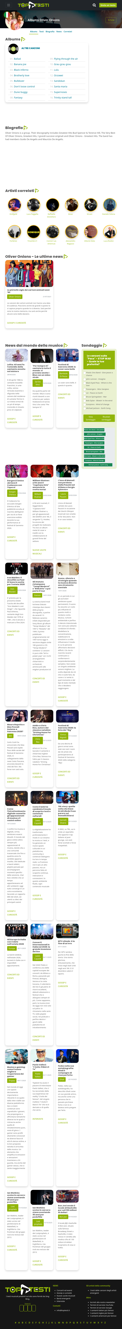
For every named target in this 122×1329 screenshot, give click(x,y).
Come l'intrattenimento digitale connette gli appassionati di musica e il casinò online (16, 815)
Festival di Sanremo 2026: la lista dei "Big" (67, 727)
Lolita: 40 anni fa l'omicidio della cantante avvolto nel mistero (16, 368)
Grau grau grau (62, 64)
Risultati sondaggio (106, 418)
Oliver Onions (15, 296)
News (59, 31)
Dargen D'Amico (12, 493)
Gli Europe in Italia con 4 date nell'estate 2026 (16, 941)
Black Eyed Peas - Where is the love (99, 384)
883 (10, 736)
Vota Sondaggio (91, 418)
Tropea (12, 1080)
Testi (41, 31)
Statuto (37, 595)
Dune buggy (21, 92)
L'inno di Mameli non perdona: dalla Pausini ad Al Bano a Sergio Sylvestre (66, 485)
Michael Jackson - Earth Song (98, 408)
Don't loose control (24, 86)
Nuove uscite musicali (66, 1295)
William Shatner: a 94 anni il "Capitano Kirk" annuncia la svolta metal (41, 485)
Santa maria (60, 86)
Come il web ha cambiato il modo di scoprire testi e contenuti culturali (42, 811)
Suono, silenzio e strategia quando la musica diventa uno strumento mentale (67, 583)
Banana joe (20, 64)
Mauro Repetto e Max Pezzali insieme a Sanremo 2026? (16, 728)
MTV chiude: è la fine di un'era (66, 942)
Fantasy (18, 97)
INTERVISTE (38, 1119)
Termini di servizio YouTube (101, 1305)
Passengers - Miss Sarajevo (97, 389)
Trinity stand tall (63, 97)
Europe (12, 948)
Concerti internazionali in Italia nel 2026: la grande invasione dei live (42, 947)
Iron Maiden (12, 590)
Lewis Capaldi (37, 822)
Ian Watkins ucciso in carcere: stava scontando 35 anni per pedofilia (16, 1197)
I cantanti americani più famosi (103, 1316)
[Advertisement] (104, 73)
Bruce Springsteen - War (96, 396)
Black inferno (21, 69)
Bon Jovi (63, 1216)
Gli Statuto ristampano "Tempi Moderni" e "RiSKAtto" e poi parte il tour (41, 586)
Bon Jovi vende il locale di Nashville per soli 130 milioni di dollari (67, 1209)
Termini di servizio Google (101, 1308)
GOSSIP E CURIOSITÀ (16, 323)
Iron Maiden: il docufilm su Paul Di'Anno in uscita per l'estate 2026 (16, 581)
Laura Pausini (63, 495)
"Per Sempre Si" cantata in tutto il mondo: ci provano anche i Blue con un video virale (42, 372)
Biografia (50, 31)
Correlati (68, 31)
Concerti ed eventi (64, 1290)
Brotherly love (21, 75)
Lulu (56, 69)
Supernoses (60, 92)
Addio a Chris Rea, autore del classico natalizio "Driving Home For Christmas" (42, 730)
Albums (33, 31)
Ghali (62, 1079)
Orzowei (58, 75)
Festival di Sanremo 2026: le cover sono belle (67, 366)
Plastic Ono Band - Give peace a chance (99, 373)
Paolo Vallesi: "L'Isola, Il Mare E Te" (41, 1067)
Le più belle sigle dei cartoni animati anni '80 (28, 291)
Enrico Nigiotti (63, 736)
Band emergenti (63, 1298)
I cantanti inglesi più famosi (101, 1313)
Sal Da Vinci (38, 383)
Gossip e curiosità (64, 1293)
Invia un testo (108, 5)
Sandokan (59, 80)
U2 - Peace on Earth (94, 393)
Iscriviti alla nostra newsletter (102, 1302)
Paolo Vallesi (38, 1075)
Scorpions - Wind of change (97, 404)
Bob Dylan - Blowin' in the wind (99, 400)
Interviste (61, 1301)
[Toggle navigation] (8, 5)
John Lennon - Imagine (95, 379)
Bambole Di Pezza (64, 375)
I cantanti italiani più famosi (102, 1310)
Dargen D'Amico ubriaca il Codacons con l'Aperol (15, 484)
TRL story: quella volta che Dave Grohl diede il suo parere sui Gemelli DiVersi (67, 811)
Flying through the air (66, 58)
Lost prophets (13, 1208)
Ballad (17, 58)
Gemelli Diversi (63, 821)
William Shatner (37, 495)
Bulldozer (19, 80)
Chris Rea (37, 740)
